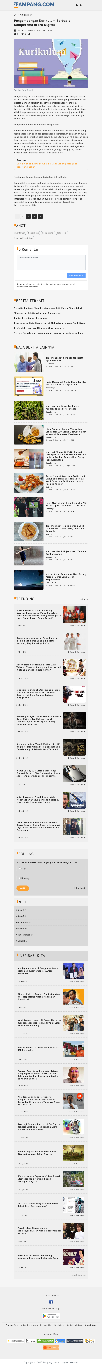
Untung (24, 878)
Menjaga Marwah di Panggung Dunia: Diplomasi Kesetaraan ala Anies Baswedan (38, 971)
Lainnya (84, 599)
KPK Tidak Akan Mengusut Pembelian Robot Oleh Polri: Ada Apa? (38, 1204)
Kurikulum (20, 233)
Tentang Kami (11, 1325)
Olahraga (50, 509)
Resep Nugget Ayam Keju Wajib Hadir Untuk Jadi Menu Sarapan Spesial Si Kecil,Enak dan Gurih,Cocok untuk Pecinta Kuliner (66, 480)
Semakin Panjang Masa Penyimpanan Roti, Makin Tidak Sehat (48, 308)
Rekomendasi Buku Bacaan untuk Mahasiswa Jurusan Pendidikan (49, 323)
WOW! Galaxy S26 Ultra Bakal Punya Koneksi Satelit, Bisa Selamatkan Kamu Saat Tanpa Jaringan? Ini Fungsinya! (38, 773)
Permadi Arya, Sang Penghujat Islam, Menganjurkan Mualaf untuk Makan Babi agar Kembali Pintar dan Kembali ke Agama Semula (38, 1075)
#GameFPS (21, 941)
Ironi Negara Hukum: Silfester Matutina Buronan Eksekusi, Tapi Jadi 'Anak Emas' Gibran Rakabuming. (39, 1023)
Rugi (22, 868)
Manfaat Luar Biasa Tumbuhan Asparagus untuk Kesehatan (62, 407)
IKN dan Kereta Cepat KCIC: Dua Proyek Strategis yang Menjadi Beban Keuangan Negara (39, 1179)
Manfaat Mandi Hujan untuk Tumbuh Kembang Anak (66, 552)
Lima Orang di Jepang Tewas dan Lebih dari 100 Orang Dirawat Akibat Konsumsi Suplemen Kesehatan (66, 432)
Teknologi (62, 233)
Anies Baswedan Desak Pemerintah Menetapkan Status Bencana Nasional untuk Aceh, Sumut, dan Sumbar (37, 800)
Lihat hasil (80, 888)
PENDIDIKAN (26, 15)
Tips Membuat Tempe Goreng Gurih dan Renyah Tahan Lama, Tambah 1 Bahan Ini (65, 528)
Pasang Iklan (46, 1325)
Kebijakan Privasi (75, 1325)
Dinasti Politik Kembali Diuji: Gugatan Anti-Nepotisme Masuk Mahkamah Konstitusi (39, 997)
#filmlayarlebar (24, 934)
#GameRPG (21, 928)
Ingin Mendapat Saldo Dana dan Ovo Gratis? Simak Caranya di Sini (66, 383)
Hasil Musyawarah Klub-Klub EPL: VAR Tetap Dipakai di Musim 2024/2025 (66, 504)
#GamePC (21, 910)
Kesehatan (51, 412)
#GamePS (21, 916)
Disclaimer (60, 1325)
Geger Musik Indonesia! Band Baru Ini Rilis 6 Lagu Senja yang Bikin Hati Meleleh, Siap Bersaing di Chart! (37, 641)
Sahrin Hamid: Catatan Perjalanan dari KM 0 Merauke (39, 1048)
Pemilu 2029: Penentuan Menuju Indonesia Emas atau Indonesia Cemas (39, 1256)
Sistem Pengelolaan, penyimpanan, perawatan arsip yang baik (48, 333)
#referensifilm (23, 922)
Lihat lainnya (79, 1275)
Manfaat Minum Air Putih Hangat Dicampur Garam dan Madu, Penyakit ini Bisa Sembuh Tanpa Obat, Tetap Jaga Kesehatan (66, 456)
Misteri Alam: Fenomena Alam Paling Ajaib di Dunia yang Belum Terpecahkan (66, 577)
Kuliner (49, 487)
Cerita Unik (51, 582)
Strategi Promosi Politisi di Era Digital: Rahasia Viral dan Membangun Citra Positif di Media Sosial (39, 1127)
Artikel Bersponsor (29, 1325)
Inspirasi (50, 363)
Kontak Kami (91, 1325)
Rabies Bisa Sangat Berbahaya (31, 318)
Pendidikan (33, 233)
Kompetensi (48, 233)
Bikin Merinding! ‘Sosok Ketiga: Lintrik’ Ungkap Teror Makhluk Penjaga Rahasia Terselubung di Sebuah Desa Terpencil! (38, 747)
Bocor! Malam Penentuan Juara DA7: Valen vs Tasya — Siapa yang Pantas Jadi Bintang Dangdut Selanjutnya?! (38, 667)
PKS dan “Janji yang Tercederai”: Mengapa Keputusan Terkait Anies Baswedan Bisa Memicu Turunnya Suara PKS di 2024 (39, 1101)
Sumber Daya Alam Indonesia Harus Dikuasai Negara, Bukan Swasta (37, 1152)
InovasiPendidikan (24, 238)
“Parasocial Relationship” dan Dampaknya (37, 313)
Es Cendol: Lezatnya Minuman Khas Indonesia (39, 328)
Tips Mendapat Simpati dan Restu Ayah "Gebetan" (65, 359)
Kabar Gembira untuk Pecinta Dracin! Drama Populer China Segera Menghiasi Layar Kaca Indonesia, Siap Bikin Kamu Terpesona (38, 826)
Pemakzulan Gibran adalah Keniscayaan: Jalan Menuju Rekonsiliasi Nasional (39, 1231)
